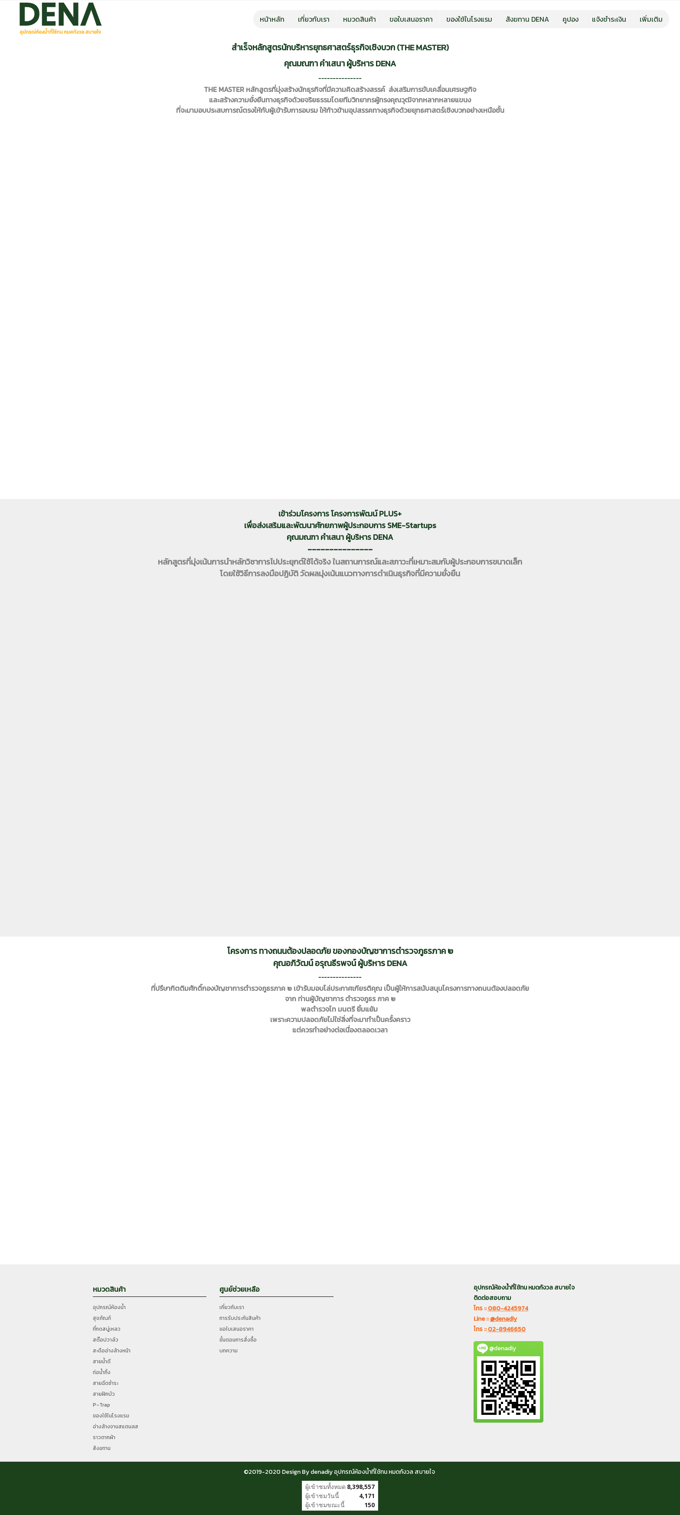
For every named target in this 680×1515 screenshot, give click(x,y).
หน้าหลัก (272, 19)
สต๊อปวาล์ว (105, 1340)
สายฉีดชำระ (105, 1383)
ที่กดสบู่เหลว (107, 1329)
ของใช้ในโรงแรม (469, 19)
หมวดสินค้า (359, 19)
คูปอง (570, 19)
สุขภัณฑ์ (102, 1318)
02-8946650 (507, 1329)
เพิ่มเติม (651, 19)
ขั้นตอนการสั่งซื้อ (238, 1340)
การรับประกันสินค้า (240, 1318)
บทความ (228, 1351)
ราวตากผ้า (104, 1437)
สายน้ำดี (102, 1361)
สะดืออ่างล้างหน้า (112, 1351)
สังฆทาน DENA (527, 19)
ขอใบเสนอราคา (411, 19)
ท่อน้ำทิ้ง (102, 1372)
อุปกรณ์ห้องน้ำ (109, 1307)
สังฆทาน (102, 1448)
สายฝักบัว (104, 1394)
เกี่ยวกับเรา (314, 19)
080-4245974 (508, 1308)
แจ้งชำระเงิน (609, 19)
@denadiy (503, 1318)
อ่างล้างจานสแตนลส (115, 1426)
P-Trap (101, 1405)
